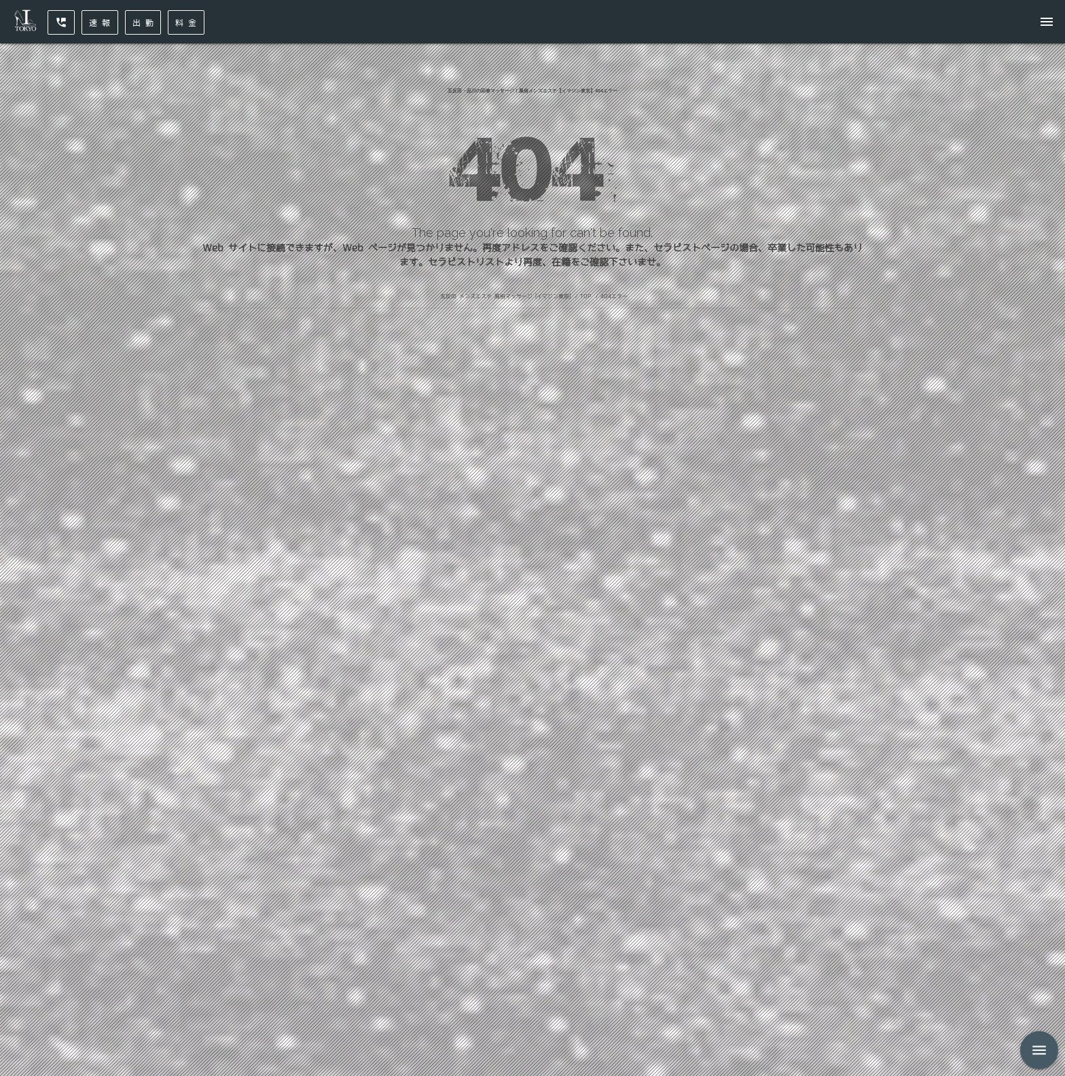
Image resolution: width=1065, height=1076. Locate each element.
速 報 (100, 22)
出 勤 (143, 22)
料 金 (186, 22)
